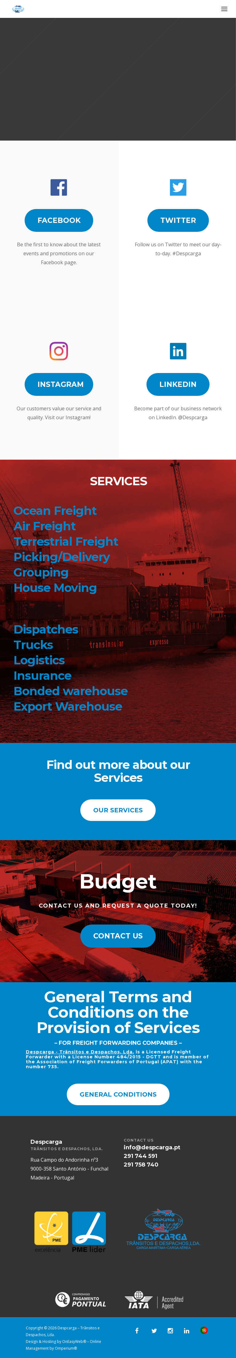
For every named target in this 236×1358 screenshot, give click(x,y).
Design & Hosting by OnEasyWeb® (56, 1341)
